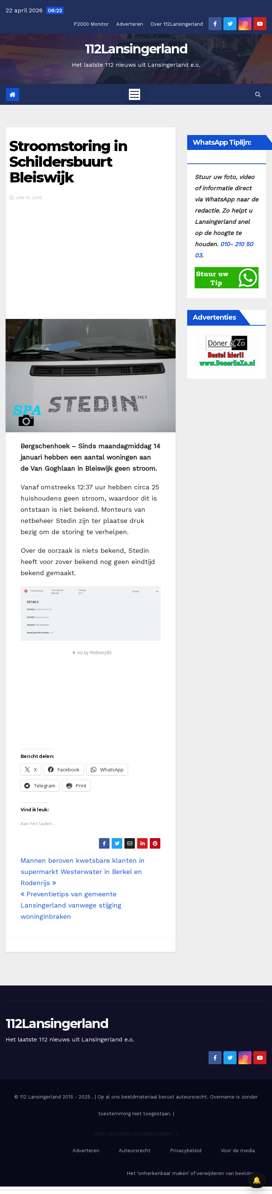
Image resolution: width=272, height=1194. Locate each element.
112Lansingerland (136, 49)
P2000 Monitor (91, 24)
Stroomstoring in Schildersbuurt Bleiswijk (68, 161)
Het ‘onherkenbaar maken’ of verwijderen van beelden (191, 1173)
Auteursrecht (135, 1150)
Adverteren (129, 24)
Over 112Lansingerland (177, 24)
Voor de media (238, 1150)
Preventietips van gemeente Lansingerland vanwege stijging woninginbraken (71, 905)
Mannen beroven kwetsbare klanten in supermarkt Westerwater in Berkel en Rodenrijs (83, 871)
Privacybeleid (185, 1150)
